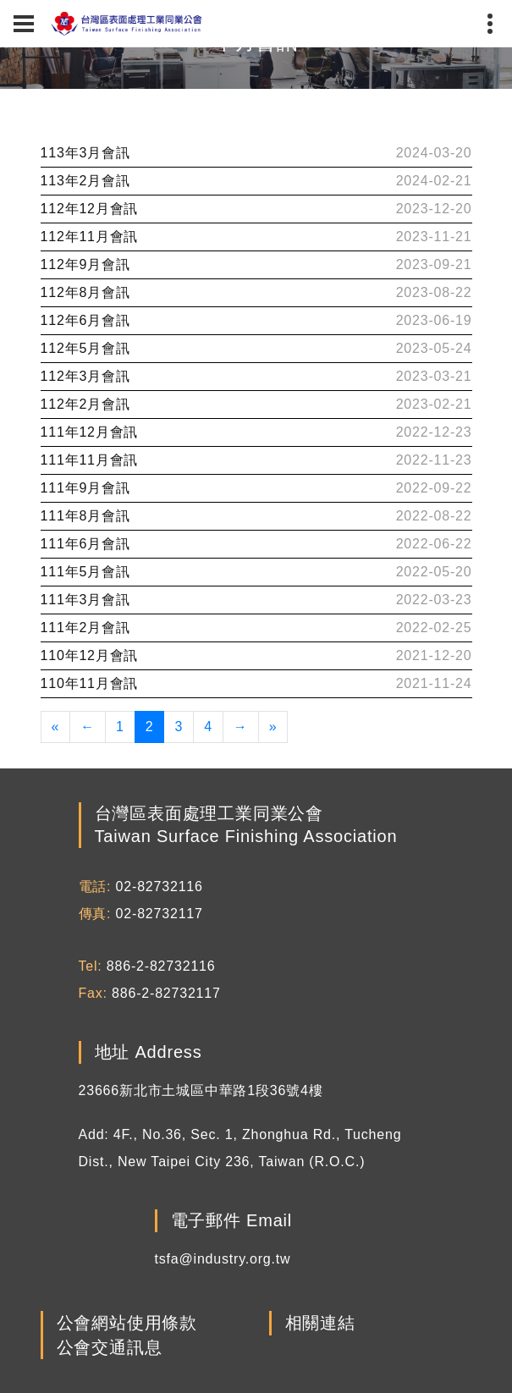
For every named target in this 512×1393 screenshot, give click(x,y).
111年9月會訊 (85, 488)
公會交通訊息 (109, 1347)
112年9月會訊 (85, 264)
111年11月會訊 (90, 460)
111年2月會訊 (85, 627)
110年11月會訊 (90, 683)
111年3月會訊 (85, 599)
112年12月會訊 (90, 208)
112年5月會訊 (85, 348)
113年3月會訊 (85, 153)
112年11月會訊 (90, 236)
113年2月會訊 (85, 180)
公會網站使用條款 (127, 1323)
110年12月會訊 (90, 655)
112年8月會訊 (85, 292)
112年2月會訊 (85, 404)
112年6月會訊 (85, 320)
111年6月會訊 (85, 544)
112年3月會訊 (85, 376)
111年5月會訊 (85, 571)
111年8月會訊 (85, 516)
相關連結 (320, 1323)
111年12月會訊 (90, 432)
